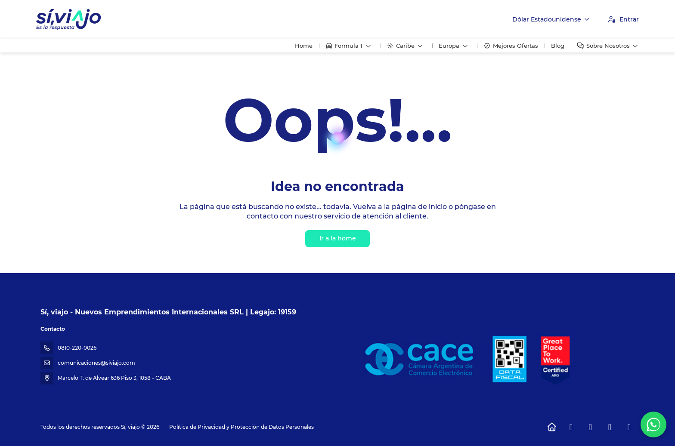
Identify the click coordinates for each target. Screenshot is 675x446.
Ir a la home (337, 238)
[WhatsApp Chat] (653, 424)
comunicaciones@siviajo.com (96, 363)
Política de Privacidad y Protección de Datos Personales (241, 427)
